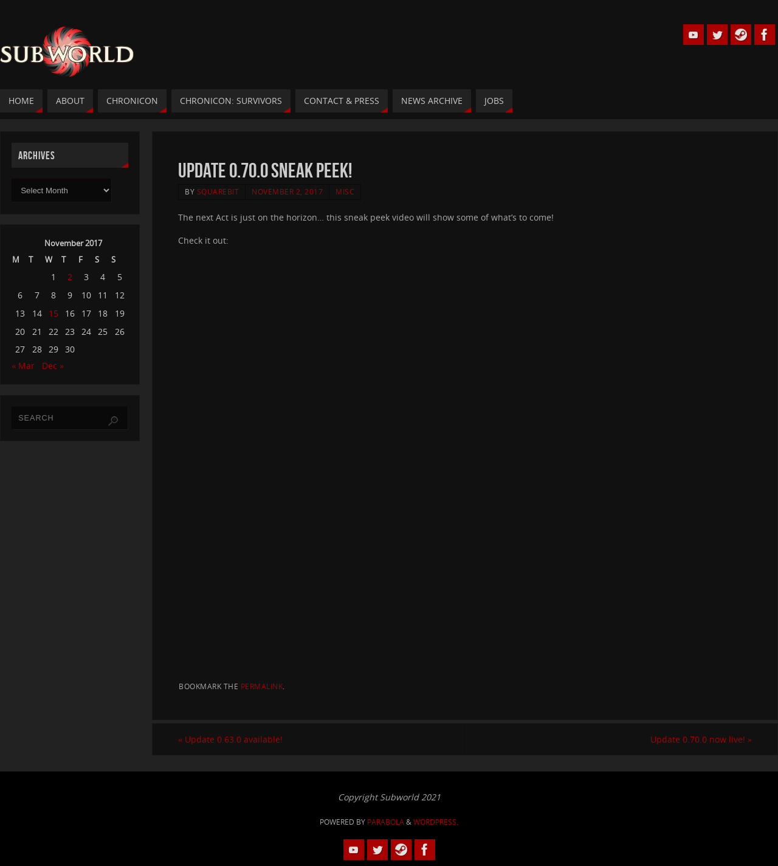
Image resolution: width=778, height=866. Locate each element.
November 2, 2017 (287, 191)
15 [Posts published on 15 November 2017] (53, 313)
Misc (345, 191)
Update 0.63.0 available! (230, 739)
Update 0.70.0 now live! (701, 739)
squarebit (218, 191)
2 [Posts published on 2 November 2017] (69, 277)
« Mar (23, 365)
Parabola (385, 822)
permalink (262, 686)
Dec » (53, 365)
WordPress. (435, 822)
